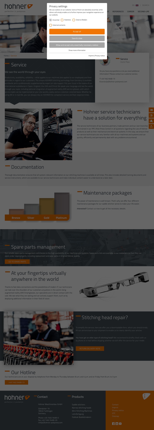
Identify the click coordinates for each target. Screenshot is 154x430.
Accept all (77, 31)
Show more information (77, 50)
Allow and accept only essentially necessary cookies (77, 45)
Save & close (77, 38)
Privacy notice (100, 55)
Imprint (91, 55)
